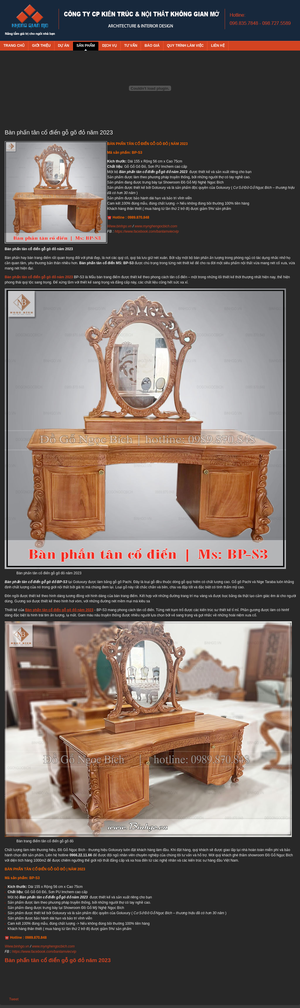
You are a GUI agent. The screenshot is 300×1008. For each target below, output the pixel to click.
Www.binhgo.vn (119, 226)
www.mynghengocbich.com (155, 226)
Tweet (13, 999)
